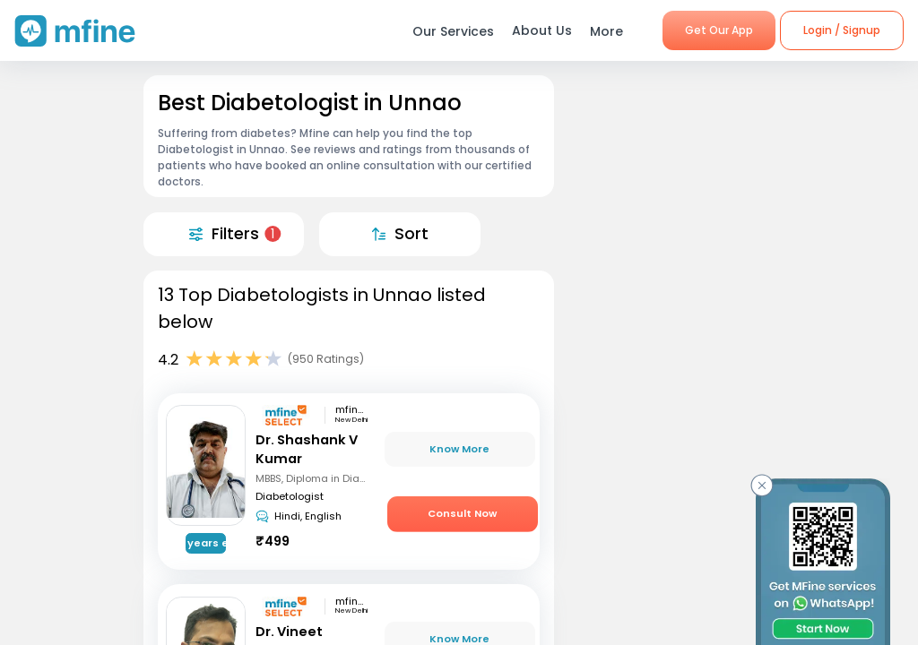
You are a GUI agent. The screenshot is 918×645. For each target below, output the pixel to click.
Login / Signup (841, 30)
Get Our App (719, 30)
